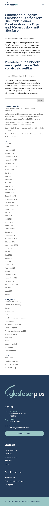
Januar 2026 (9, 153)
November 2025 (11, 160)
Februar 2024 (10, 229)
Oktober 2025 (10, 163)
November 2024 (11, 199)
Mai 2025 (8, 179)
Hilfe (7, 464)
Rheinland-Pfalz (11, 334)
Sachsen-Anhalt (11, 344)
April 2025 (9, 183)
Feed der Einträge (12, 361)
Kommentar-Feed (12, 364)
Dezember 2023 (11, 235)
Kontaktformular (24, 433)
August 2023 (9, 248)
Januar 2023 (9, 271)
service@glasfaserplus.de (19, 428)
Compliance (10, 485)
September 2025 (11, 166)
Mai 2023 (8, 258)
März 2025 (9, 186)
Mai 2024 (8, 219)
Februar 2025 (10, 189)
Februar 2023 (10, 268)
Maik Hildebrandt (13, 38)
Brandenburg (10, 311)
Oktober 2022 (10, 281)
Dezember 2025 (11, 157)
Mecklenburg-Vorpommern (15, 318)
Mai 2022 (8, 294)
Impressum (10, 478)
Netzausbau (9, 321)
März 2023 (9, 265)
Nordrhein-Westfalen (13, 324)
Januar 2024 (9, 232)
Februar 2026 (10, 150)
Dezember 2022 (11, 275)
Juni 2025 (8, 176)
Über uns (9, 454)
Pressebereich (11, 457)
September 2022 (11, 284)
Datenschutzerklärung (14, 481)
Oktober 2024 (10, 202)
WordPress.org (10, 368)
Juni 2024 (8, 216)
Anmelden (9, 358)
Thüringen (9, 347)
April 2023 (8, 261)
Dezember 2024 (11, 196)
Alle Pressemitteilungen (14, 301)
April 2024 (9, 222)
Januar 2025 (9, 193)
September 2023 (11, 245)
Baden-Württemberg (13, 305)
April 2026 (9, 143)
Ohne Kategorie (11, 328)
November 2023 (11, 238)
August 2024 (9, 209)
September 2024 (11, 206)
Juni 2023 (8, 255)
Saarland (8, 337)
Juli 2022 (8, 288)
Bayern (31, 38)
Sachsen (8, 341)
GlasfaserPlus (11, 450)
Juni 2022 (8, 291)
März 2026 (9, 147)
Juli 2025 (8, 173)
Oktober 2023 (10, 242)
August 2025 (9, 170)
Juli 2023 (8, 252)
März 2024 (9, 225)
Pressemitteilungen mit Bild (15, 331)
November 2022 (11, 278)
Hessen (31, 76)
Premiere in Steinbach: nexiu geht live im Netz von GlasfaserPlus (22, 65)
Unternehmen (10, 351)
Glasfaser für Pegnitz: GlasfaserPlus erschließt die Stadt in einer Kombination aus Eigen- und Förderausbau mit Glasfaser (23, 23)
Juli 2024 (8, 212)
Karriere (8, 461)
